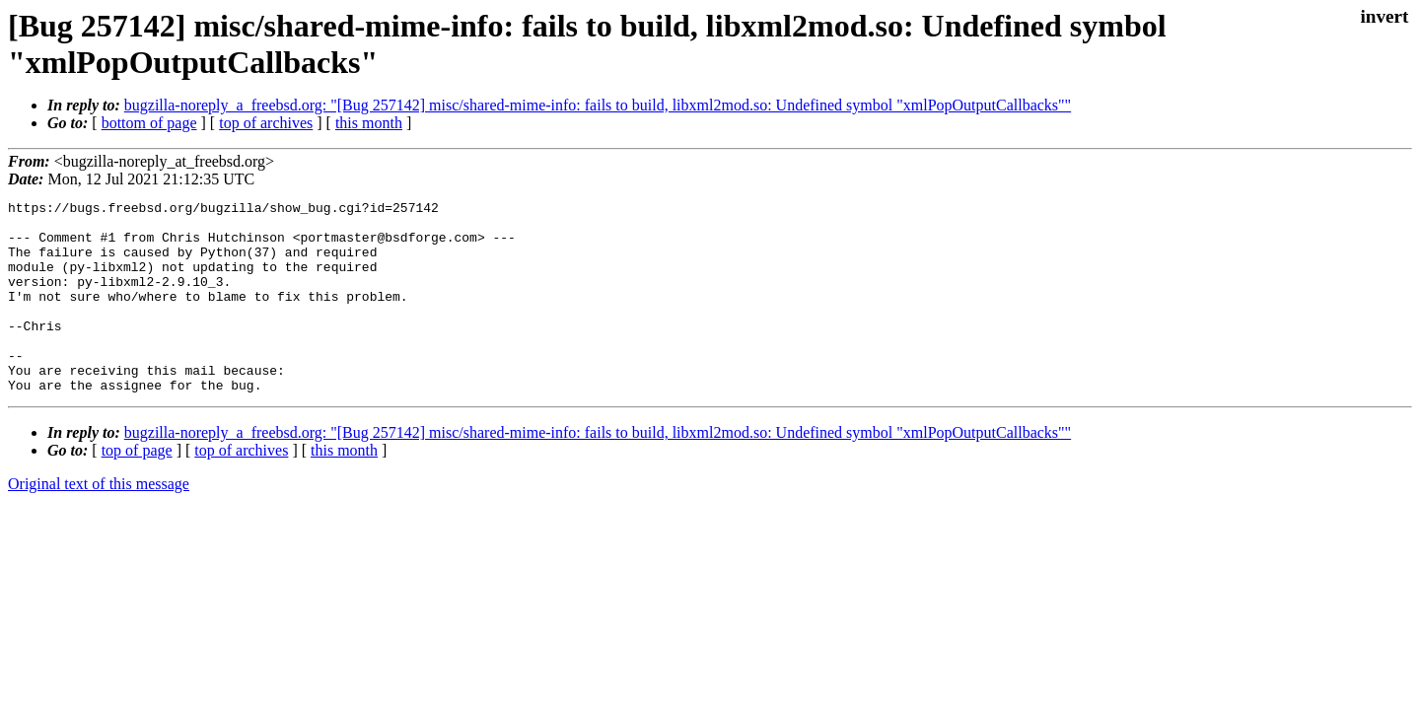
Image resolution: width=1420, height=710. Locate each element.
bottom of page (149, 122)
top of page (137, 488)
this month (368, 122)
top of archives (266, 122)
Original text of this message (98, 522)
